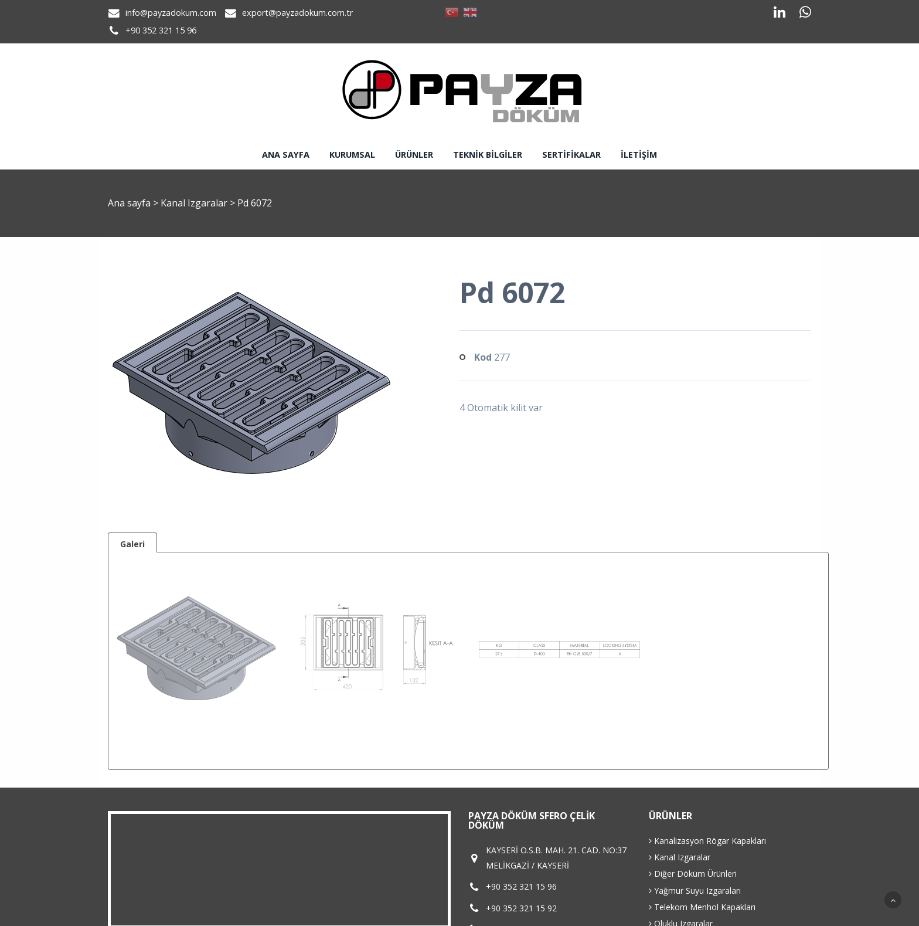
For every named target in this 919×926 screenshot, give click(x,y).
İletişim (639, 154)
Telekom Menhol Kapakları (702, 907)
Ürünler (414, 154)
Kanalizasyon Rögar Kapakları (707, 840)
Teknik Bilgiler (487, 154)
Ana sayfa (285, 154)
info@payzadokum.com (170, 12)
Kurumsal (352, 154)
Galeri (132, 544)
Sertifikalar (571, 154)
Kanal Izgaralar (195, 202)
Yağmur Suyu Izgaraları (695, 890)
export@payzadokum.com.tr (297, 12)
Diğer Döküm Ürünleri (693, 873)
